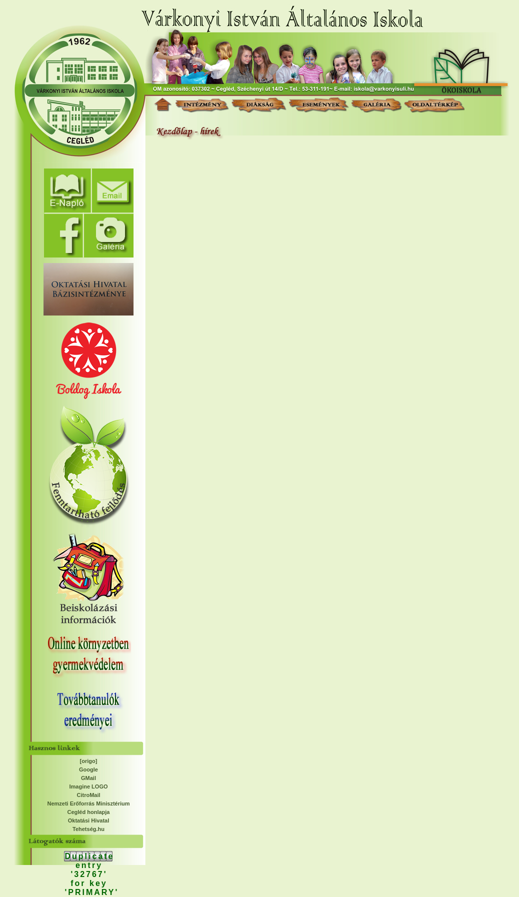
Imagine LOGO (88, 787)
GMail (88, 778)
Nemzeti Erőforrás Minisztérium (88, 803)
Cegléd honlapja (89, 812)
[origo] (89, 761)
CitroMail (88, 795)
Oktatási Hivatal (89, 821)
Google (88, 769)
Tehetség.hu (88, 829)
